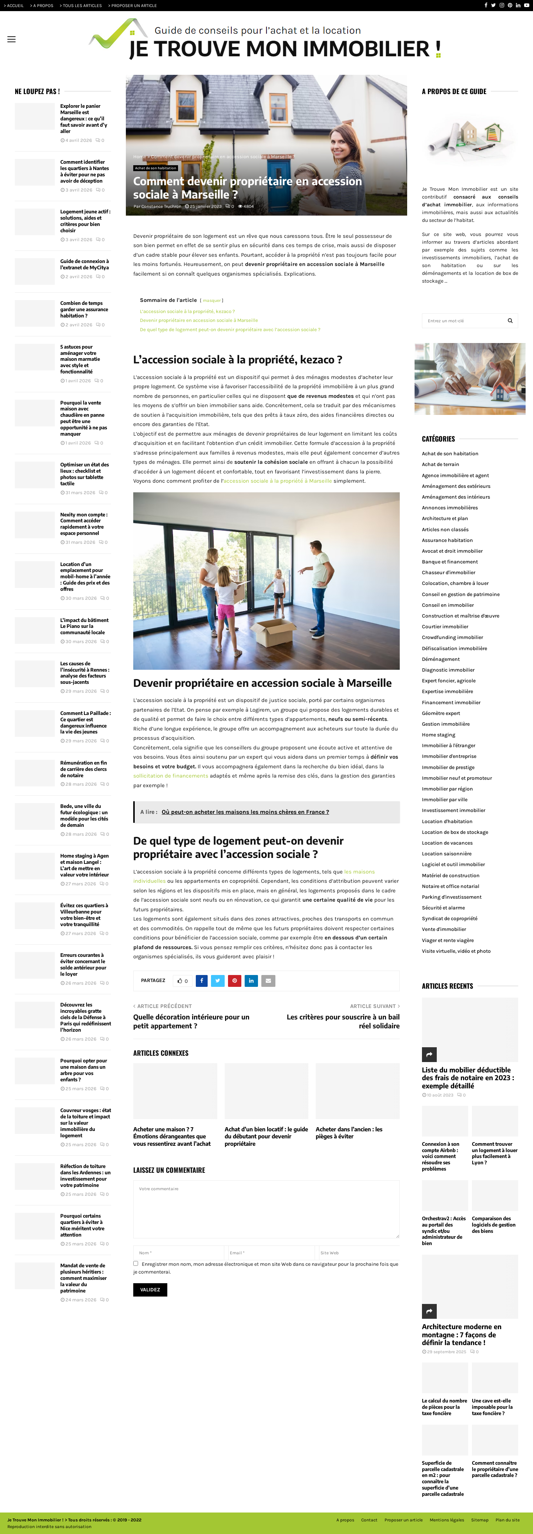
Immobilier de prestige (448, 767)
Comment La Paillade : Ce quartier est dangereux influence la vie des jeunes (85, 722)
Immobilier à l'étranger (448, 745)
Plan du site (508, 1520)
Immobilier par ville (444, 799)
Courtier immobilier (445, 626)
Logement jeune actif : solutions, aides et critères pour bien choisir (85, 221)
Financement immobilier (451, 702)
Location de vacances (447, 843)
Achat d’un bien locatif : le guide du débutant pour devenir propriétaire (266, 1136)
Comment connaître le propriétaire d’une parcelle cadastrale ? (495, 1469)
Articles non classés (445, 529)
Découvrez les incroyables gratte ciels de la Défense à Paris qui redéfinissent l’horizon (85, 1017)
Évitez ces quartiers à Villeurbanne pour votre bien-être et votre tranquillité (84, 914)
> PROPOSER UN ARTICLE (132, 5)
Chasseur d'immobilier (448, 572)
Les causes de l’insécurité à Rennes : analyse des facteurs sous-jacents (85, 672)
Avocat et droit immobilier (452, 551)
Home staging (438, 735)
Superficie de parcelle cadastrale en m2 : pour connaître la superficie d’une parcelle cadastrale (443, 1478)
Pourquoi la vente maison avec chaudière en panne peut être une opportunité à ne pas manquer (83, 418)
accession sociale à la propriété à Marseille (278, 480)
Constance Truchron (161, 206)
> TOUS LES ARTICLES (81, 5)
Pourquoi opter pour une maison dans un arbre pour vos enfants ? (83, 1070)
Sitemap (480, 1520)
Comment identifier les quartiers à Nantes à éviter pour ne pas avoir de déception (84, 171)
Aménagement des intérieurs (456, 497)
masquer (212, 300)
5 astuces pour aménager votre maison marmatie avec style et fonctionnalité (80, 359)
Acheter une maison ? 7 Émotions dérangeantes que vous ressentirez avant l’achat (172, 1136)
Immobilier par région (447, 789)
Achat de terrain (440, 464)
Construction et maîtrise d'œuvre (460, 616)
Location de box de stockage (455, 832)
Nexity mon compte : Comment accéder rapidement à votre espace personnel (84, 524)
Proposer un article (404, 1520)
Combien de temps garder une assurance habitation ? (84, 309)
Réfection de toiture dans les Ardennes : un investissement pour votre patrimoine (85, 1175)
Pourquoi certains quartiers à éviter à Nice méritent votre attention (82, 1225)
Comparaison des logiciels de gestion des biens (494, 1224)
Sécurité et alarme (443, 908)
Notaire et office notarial (450, 886)
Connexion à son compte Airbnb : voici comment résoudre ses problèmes (440, 1156)
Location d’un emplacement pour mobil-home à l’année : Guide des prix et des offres (85, 576)
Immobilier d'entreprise (449, 756)
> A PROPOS (41, 5)
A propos (345, 1520)
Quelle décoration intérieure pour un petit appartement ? (191, 1021)
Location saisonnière (447, 854)
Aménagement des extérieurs (456, 486)
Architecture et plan (445, 518)
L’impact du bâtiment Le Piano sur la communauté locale (84, 626)
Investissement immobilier (453, 810)
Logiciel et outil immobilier (453, 864)
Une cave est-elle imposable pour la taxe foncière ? (492, 1407)
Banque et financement (450, 562)
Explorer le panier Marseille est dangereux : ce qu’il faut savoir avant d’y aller (83, 118)
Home (139, 156)
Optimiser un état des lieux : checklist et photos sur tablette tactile (84, 474)
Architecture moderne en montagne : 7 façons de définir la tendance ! (462, 1334)
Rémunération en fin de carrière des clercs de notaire (83, 769)
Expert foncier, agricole (449, 681)
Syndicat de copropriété (449, 918)
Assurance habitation (447, 540)
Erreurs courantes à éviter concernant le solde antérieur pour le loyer (83, 964)
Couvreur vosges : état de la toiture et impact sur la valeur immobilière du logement (85, 1122)
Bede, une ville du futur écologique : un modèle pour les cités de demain (84, 815)
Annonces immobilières (450, 508)
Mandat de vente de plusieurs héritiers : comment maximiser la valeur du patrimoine (83, 1278)
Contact (369, 1520)
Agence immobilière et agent (455, 475)
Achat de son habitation (155, 168)
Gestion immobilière (446, 724)
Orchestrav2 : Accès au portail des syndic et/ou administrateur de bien (444, 1230)
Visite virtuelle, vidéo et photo (456, 951)
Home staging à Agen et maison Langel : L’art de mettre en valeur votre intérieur (84, 865)
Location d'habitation (447, 821)
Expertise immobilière (447, 691)
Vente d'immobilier (444, 929)
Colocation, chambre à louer (455, 583)
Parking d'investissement (452, 897)
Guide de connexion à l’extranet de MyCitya (84, 264)
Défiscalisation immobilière (454, 648)
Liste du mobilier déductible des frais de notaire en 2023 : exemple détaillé (468, 1077)
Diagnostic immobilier (448, 670)
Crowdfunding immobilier (452, 637)
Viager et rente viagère (448, 940)
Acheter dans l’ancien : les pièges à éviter (349, 1133)
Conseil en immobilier (448, 605)
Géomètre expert (441, 713)
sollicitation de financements (170, 775)
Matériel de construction (451, 875)
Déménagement (441, 659)
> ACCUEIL (14, 5)
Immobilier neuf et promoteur (457, 778)
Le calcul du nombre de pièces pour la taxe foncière (444, 1407)
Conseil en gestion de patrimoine (461, 594)
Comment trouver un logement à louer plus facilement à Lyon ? (494, 1153)
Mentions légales (447, 1520)
